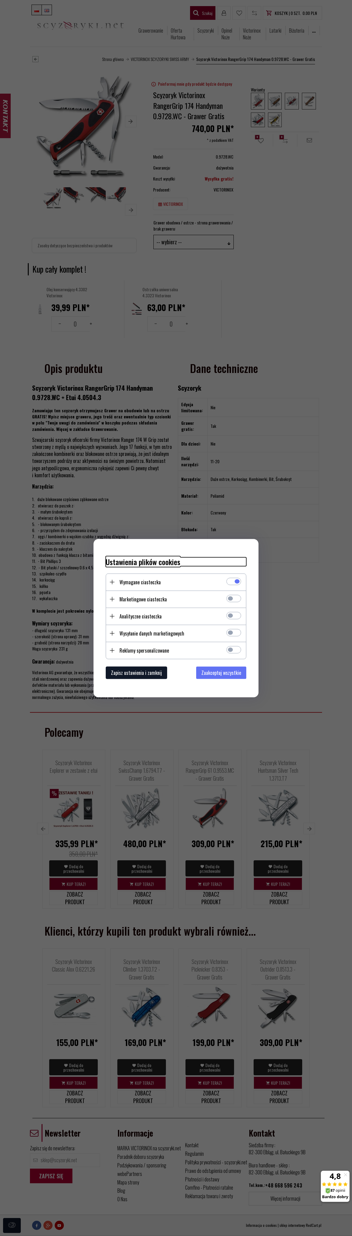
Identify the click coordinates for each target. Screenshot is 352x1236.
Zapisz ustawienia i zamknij (136, 672)
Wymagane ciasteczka (140, 582)
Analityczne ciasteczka (140, 616)
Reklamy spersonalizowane (144, 650)
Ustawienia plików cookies (143, 561)
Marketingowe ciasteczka (143, 599)
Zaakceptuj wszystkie (221, 672)
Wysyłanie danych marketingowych (151, 633)
